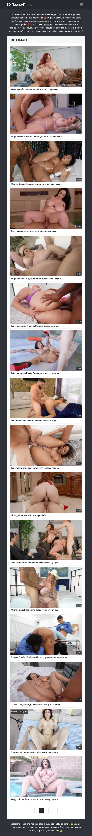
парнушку (29, 31)
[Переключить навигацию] (81, 4)
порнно (46, 14)
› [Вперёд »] (55, 811)
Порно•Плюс (19, 5)
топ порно (47, 24)
